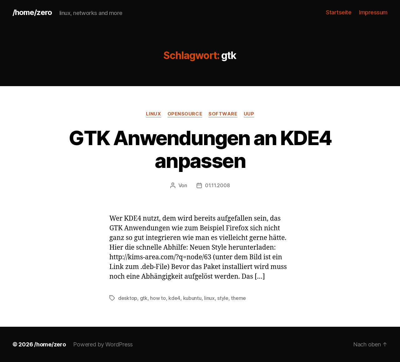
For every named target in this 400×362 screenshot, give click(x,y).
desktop (127, 298)
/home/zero (32, 12)
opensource (185, 114)
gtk (144, 298)
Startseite (338, 12)
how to (158, 298)
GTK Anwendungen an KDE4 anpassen (200, 149)
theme (238, 298)
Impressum (373, 12)
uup (249, 114)
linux (153, 114)
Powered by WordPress (103, 344)
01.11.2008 (217, 185)
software (222, 114)
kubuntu (192, 298)
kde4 (174, 298)
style (222, 298)
